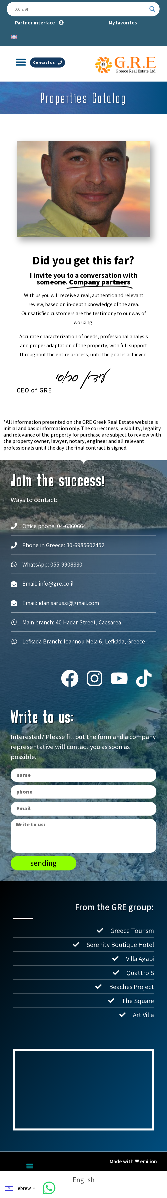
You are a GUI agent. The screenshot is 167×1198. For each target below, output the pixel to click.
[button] (21, 62)
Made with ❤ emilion (133, 1161)
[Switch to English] (14, 36)
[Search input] (80, 9)
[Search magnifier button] (152, 9)
